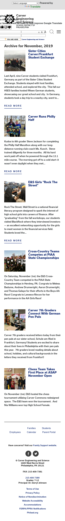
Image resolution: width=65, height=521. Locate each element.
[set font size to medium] (42, 32)
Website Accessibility (32, 501)
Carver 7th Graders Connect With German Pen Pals (44, 313)
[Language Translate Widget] (25, 3)
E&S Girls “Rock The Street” (43, 183)
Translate (32, 6)
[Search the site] (51, 32)
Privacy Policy (33, 493)
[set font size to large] (45, 32)
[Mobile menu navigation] (59, 32)
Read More (13, 105)
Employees (15, 432)
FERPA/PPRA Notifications (32, 508)
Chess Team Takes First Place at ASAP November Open (42, 372)
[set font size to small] (39, 32)
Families (31, 428)
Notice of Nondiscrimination (32, 497)
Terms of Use (32, 489)
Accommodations (32, 504)
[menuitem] (14, 428)
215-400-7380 (32, 477)
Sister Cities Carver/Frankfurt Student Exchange (41, 54)
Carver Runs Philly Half (41, 118)
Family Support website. (45, 445)
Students (46, 428)
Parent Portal (48, 432)
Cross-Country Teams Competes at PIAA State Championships (43, 254)
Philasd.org (32, 512)
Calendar (31, 432)
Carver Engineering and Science (25, 19)
